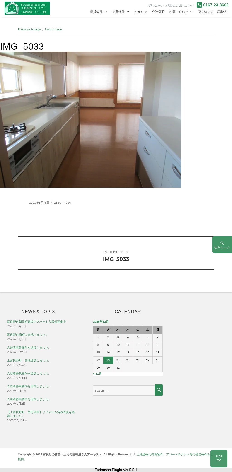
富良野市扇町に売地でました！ (27, 334)
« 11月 (97, 373)
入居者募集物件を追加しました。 (29, 347)
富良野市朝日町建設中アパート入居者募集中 (36, 321)
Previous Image (29, 29)
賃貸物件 (96, 12)
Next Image (53, 29)
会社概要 (158, 12)
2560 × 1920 (62, 202)
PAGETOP (219, 458)
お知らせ (140, 12)
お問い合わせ (178, 12)
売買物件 (118, 12)
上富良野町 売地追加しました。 (29, 360)
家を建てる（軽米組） (214, 12)
